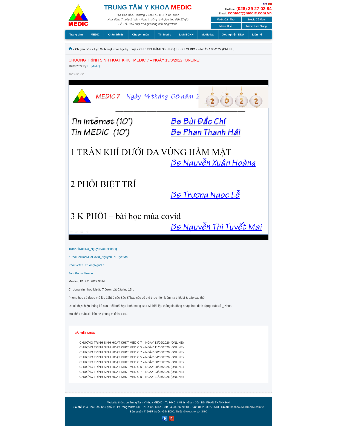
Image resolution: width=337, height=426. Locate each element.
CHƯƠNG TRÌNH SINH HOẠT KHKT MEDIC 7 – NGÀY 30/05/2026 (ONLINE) (132, 362)
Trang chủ (76, 34)
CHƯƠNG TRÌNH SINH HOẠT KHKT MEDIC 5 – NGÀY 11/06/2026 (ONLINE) (132, 347)
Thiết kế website (186, 411)
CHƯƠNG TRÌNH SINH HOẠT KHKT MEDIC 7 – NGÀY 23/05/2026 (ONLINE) (132, 372)
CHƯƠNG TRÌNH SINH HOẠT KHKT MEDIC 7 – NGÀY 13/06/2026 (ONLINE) (132, 342)
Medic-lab (207, 34)
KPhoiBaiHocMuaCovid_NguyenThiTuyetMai (98, 257)
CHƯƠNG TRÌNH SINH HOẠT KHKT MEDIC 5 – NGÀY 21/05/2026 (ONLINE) (132, 376)
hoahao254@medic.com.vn (247, 407)
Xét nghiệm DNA (233, 34)
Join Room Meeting (82, 273)
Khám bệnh (116, 34)
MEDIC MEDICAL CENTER (78, 17)
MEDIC (95, 34)
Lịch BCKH (186, 34)
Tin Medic (164, 34)
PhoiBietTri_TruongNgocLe (87, 265)
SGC (204, 411)
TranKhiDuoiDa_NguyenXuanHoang (93, 249)
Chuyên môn (141, 34)
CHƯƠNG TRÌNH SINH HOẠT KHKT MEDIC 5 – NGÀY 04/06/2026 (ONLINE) (132, 357)
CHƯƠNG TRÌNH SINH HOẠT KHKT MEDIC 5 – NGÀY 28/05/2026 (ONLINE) (132, 367)
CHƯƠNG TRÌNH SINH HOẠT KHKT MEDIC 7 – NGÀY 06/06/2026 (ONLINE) (132, 352)
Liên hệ (257, 34)
